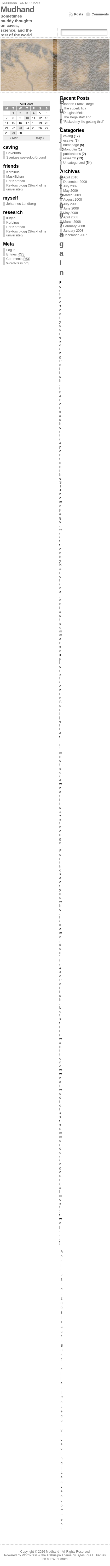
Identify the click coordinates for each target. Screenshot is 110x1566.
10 (27, 118)
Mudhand (9, 2)
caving (68, 136)
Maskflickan (15, 176)
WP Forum (59, 1559)
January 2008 (73, 230)
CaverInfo (13, 153)
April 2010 (70, 177)
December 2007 (75, 235)
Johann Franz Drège (78, 104)
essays (68, 140)
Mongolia (70, 149)
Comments (100, 14)
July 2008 (70, 204)
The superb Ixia (74, 108)
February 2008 (74, 226)
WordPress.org (17, 263)
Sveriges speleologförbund (26, 157)
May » (40, 137)
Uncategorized (74, 163)
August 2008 (72, 199)
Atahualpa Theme (59, 1555)
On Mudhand (30, 2)
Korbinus (13, 172)
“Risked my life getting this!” (83, 122)
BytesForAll (85, 1555)
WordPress (30, 1555)
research (69, 158)
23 (20, 128)
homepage (71, 145)
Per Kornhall (15, 181)
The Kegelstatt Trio (77, 117)
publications (72, 154)
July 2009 (70, 186)
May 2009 (70, 191)
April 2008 (70, 217)
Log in (10, 250)
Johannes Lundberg (21, 204)
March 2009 (72, 195)
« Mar (14, 137)
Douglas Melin (73, 113)
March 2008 (72, 222)
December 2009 (75, 182)
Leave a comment (62, 1500)
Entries (15, 254)
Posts (78, 14)
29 (13, 133)
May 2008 (70, 213)
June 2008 (71, 208)
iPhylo (10, 218)
